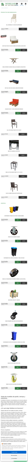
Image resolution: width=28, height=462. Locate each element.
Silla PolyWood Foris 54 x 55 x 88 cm (14, 130)
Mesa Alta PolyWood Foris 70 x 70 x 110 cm (14, 172)
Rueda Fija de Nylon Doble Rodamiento (14, 384)
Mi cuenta (21, 4)
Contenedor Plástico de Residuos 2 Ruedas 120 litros (14, 342)
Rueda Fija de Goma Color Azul (14, 363)
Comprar (23, 113)
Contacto (16, 4)
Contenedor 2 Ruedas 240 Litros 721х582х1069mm (14, 215)
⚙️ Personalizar (14, 458)
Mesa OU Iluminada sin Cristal (14, 151)
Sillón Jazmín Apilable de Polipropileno (14, 193)
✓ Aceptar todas (14, 452)
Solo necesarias (14, 455)
